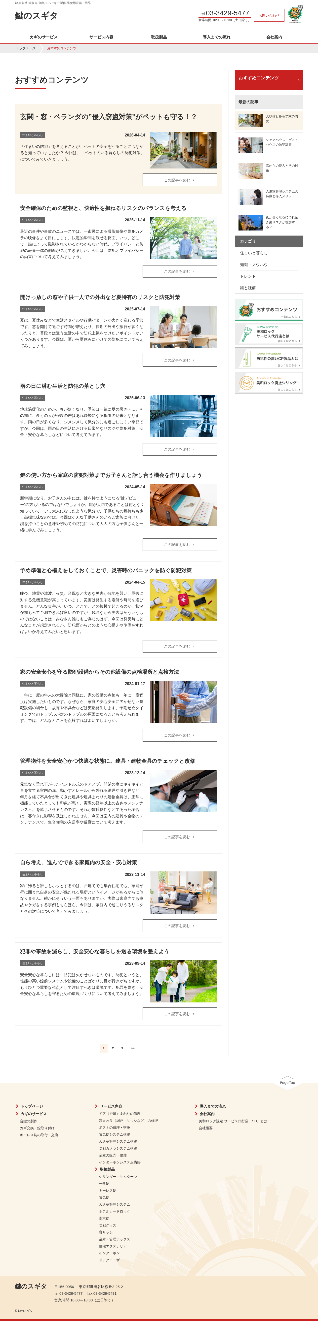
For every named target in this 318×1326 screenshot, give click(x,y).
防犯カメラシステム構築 (118, 1153)
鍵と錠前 (248, 288)
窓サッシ (106, 1237)
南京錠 (104, 1223)
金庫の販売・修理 (113, 1160)
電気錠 (104, 1202)
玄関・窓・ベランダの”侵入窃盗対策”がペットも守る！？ (108, 117)
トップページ (25, 48)
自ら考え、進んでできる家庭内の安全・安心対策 (78, 866)
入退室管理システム (114, 1209)
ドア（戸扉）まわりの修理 (120, 1118)
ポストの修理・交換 (114, 1132)
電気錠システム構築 (114, 1139)
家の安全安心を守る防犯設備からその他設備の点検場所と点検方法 (99, 675)
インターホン (109, 1258)
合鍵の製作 (28, 1126)
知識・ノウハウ (254, 265)
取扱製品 (159, 37)
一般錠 (104, 1188)
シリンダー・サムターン (118, 1181)
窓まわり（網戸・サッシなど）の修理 (128, 1125)
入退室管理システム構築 (118, 1146)
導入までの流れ (217, 37)
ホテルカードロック (114, 1216)
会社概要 (206, 1133)
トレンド (248, 276)
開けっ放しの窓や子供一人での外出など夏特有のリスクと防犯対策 (100, 298)
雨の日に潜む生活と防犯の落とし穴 (62, 387)
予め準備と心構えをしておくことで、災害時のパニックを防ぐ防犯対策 (106, 572)
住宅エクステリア (113, 1251)
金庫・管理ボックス (114, 1244)
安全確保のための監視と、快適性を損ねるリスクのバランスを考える (103, 208)
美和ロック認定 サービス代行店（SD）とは (233, 1126)
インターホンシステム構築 (120, 1167)
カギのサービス (44, 37)
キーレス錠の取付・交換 (39, 1140)
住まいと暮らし (254, 253)
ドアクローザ (109, 1265)
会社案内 (274, 37)
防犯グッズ (107, 1230)
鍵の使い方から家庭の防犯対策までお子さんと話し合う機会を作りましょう (111, 477)
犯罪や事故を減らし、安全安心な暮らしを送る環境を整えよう (94, 956)
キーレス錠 (107, 1195)
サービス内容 (101, 37)
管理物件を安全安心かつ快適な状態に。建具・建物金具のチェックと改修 (107, 764)
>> (133, 1053)
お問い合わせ (269, 15)
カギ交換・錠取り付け (37, 1133)
